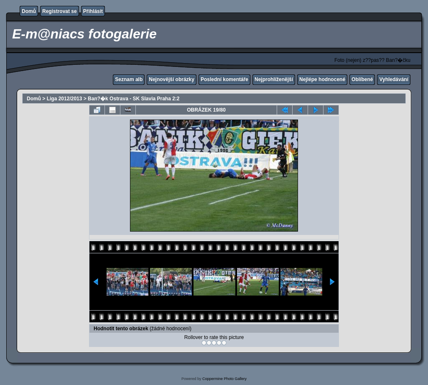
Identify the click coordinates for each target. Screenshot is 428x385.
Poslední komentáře (224, 79)
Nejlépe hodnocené (322, 79)
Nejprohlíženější (274, 79)
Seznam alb (129, 79)
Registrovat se (59, 11)
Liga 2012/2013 (64, 99)
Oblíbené (362, 79)
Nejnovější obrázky (171, 79)
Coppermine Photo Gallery (224, 379)
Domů (29, 11)
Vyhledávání (393, 79)
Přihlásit (93, 11)
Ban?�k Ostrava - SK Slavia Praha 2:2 (133, 99)
